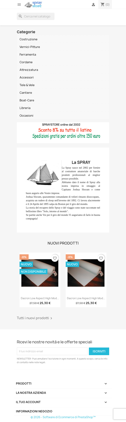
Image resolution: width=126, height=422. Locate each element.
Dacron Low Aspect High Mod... (40, 298)
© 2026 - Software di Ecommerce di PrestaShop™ (63, 417)
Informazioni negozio (34, 411)
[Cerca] (35, 16)
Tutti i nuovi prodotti (35, 318)
